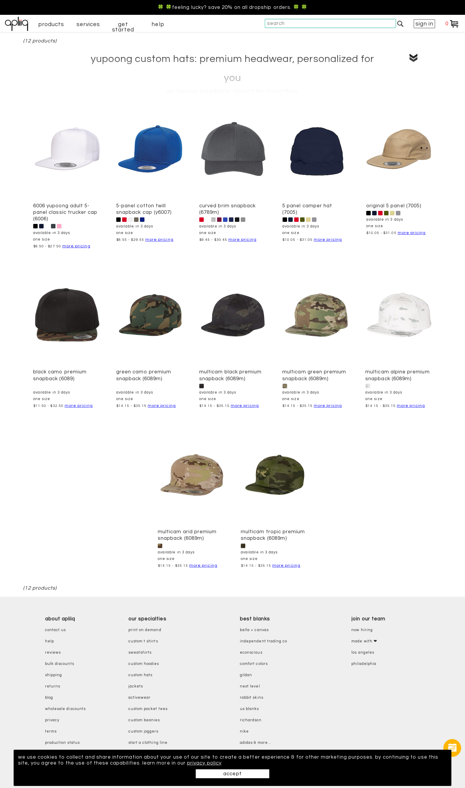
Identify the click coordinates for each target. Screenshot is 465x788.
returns (52, 686)
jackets (135, 686)
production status (62, 743)
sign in (424, 24)
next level (250, 686)
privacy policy (204, 763)
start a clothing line (148, 743)
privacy (52, 720)
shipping (53, 675)
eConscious (251, 653)
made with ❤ (364, 641)
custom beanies (144, 720)
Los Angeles (362, 653)
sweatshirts (140, 653)
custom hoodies (143, 664)
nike (244, 731)
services (88, 24)
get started (123, 27)
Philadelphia (363, 664)
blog (49, 698)
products (51, 24)
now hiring (362, 630)
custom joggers (143, 731)
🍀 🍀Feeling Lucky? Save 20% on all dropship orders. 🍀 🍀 (232, 7)
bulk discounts (59, 664)
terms (51, 731)
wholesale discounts (65, 709)
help (158, 24)
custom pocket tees (148, 709)
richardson (251, 720)
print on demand (144, 630)
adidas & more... (255, 743)
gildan (246, 675)
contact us (55, 630)
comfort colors (254, 664)
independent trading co (263, 641)
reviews (53, 653)
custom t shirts (143, 641)
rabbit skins (251, 698)
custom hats (140, 675)
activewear (139, 698)
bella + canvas (254, 630)
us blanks (249, 709)
